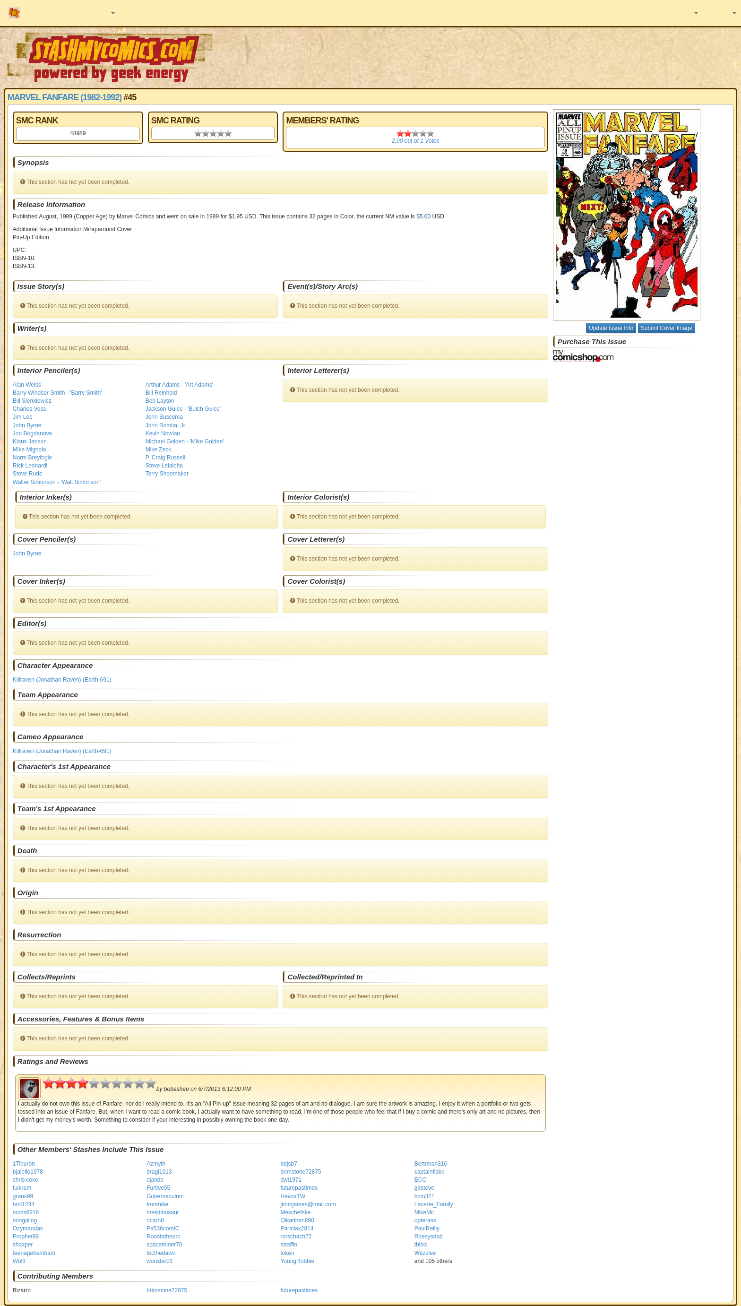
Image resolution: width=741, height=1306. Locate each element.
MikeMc (424, 1212)
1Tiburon (24, 1163)
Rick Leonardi (30, 465)
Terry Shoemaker (167, 473)
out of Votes (415, 141)
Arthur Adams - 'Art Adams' (179, 384)
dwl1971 (291, 1179)
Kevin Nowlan (163, 433)
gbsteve (424, 1188)
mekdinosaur (162, 1212)
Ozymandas (28, 1228)
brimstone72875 (300, 1171)
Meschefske (295, 1212)
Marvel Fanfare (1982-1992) (64, 97)
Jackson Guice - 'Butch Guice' (183, 409)
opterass (425, 1220)
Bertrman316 (430, 1163)
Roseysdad (428, 1236)
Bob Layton (160, 401)
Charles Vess (29, 409)
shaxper (23, 1244)
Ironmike (157, 1204)
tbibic (421, 1244)
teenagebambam (34, 1253)
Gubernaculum (165, 1196)
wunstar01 (159, 1261)
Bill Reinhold (161, 392)
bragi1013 (159, 1171)
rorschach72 (295, 1236)
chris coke (25, 1179)
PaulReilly (426, 1228)
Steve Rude (28, 473)
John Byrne (27, 425)
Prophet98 (26, 1236)
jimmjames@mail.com (308, 1204)
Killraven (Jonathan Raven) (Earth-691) (62, 679)
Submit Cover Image (666, 328)
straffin (288, 1244)
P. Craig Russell (165, 457)
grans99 (23, 1196)
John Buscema (164, 417)
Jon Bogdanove (32, 433)
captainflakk (429, 1171)
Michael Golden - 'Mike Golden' (185, 441)
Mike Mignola (29, 449)
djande (155, 1179)
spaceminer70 (164, 1244)
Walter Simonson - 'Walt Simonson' (57, 482)
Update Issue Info (611, 328)
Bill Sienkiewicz (32, 401)
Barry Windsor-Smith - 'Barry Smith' (57, 392)
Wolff (19, 1261)
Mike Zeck (159, 449)
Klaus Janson (30, 441)
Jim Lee (23, 417)
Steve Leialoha (164, 465)
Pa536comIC (162, 1228)
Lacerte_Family (433, 1204)
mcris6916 (26, 1212)
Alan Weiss (27, 384)
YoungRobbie (297, 1261)
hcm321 (424, 1196)
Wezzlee (425, 1253)
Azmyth (155, 1163)
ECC (420, 1179)
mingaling (25, 1220)
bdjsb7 (288, 1163)
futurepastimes (299, 1188)
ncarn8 (155, 1220)
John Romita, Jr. (166, 425)
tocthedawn (160, 1253)
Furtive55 (158, 1188)
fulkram (22, 1188)
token (287, 1253)
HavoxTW (292, 1196)
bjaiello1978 (28, 1171)
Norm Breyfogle (32, 457)
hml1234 (23, 1204)
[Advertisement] (523, 56)
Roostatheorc (163, 1236)
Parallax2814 (296, 1228)
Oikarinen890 (297, 1220)
